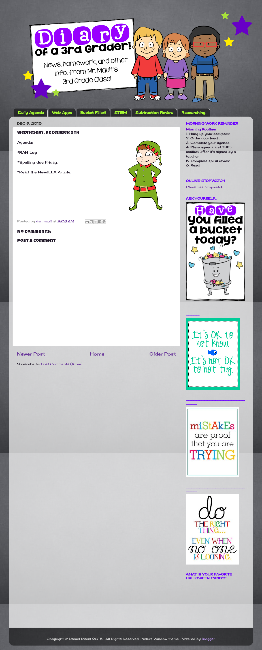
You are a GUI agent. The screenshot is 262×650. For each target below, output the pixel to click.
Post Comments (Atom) (61, 364)
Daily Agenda (31, 112)
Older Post (162, 354)
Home (97, 354)
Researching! (193, 112)
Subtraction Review (154, 112)
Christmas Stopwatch (204, 187)
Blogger (208, 639)
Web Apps (62, 112)
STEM (120, 112)
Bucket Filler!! (93, 112)
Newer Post (31, 354)
